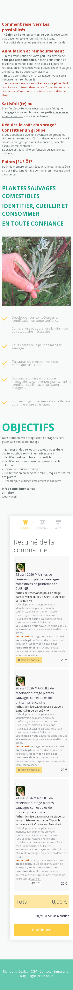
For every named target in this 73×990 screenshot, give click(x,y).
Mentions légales (15, 971)
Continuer (41, 929)
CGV (34, 971)
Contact (45, 971)
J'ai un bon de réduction (52, 916)
